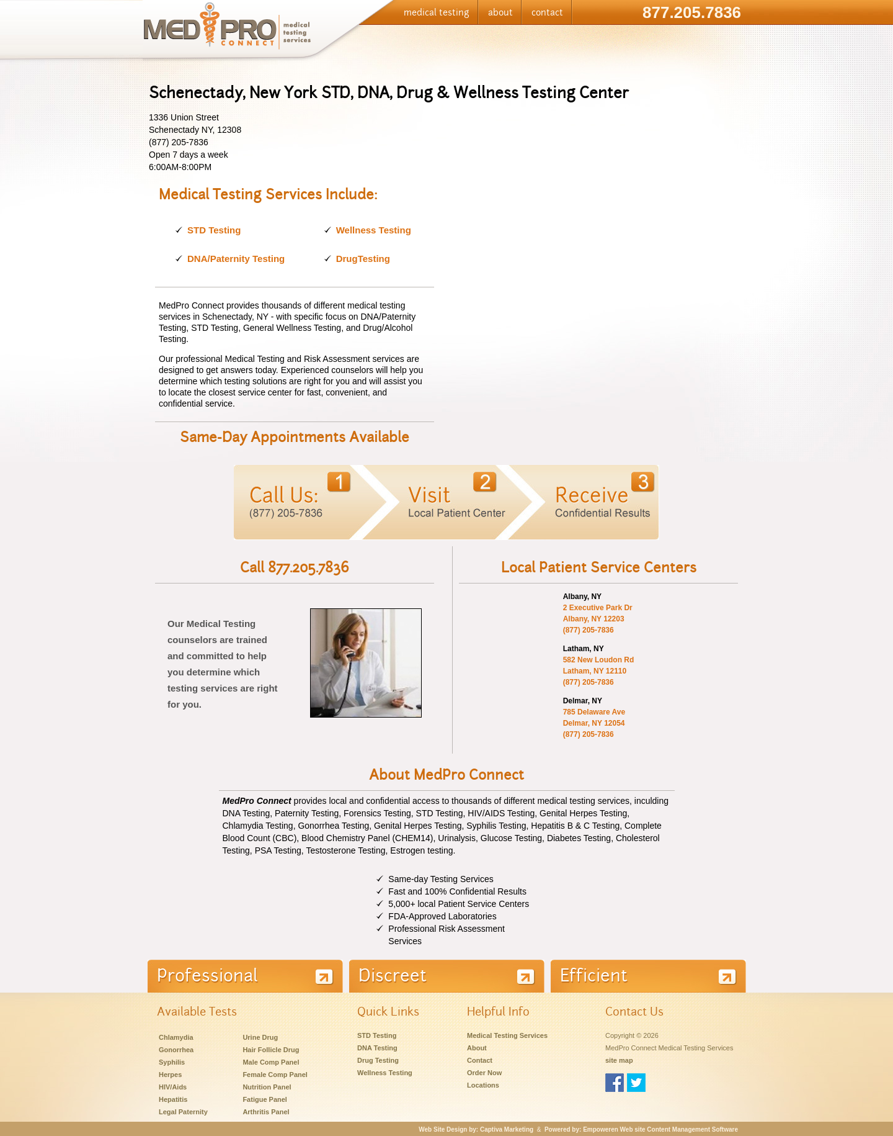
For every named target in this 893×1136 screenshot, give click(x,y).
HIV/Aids (173, 1087)
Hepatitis (173, 1099)
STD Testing (214, 230)
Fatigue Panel (264, 1099)
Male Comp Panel (270, 1062)
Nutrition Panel (266, 1087)
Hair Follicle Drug (270, 1049)
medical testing (436, 12)
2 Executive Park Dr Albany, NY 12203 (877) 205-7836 (598, 618)
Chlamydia (176, 1037)
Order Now (484, 1072)
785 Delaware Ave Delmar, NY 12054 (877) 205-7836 (594, 723)
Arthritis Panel (265, 1112)
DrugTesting (363, 258)
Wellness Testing (373, 230)
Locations (483, 1085)
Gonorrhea (176, 1049)
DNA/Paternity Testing (236, 258)
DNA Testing (377, 1048)
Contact (479, 1060)
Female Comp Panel (275, 1074)
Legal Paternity (183, 1112)
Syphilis (172, 1062)
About (477, 1048)
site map (619, 1060)
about (500, 12)
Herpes (170, 1074)
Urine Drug (260, 1037)
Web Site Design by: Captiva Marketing (476, 1129)
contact (547, 12)
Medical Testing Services (507, 1035)
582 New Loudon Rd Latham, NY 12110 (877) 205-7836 (598, 671)
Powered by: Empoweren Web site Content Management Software (641, 1129)
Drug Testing (378, 1060)
